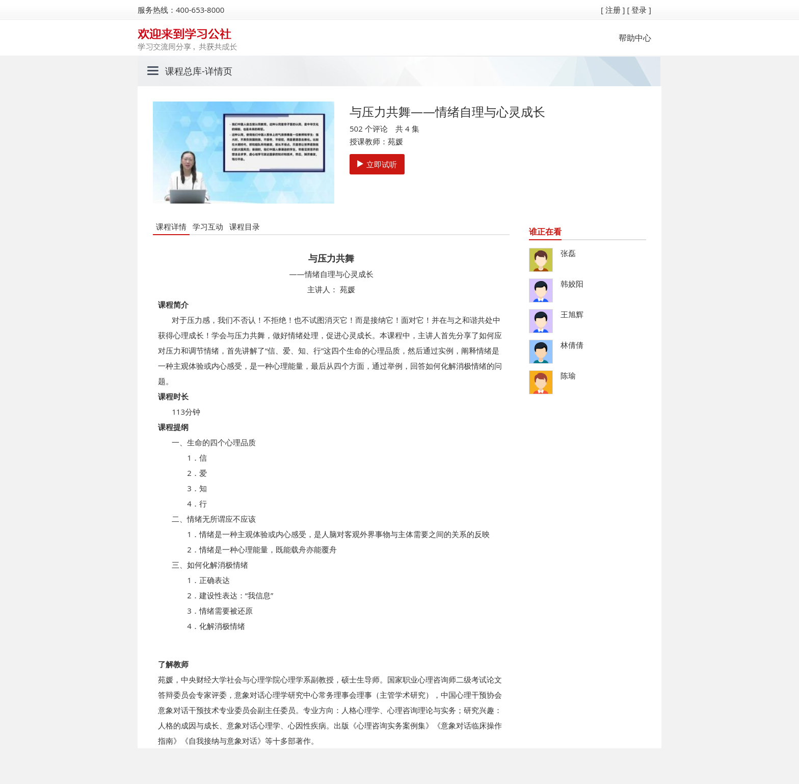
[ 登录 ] (639, 10)
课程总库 (183, 71)
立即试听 (377, 164)
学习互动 (208, 226)
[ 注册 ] (613, 10)
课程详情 (171, 226)
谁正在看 (545, 231)
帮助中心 (635, 37)
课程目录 (244, 226)
